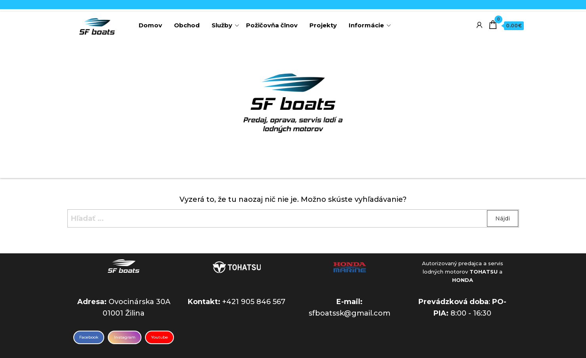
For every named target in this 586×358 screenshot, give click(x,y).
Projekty (323, 25)
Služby (222, 25)
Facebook (88, 337)
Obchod (187, 25)
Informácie (366, 25)
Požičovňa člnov (272, 25)
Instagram (125, 337)
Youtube (159, 337)
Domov (150, 25)
